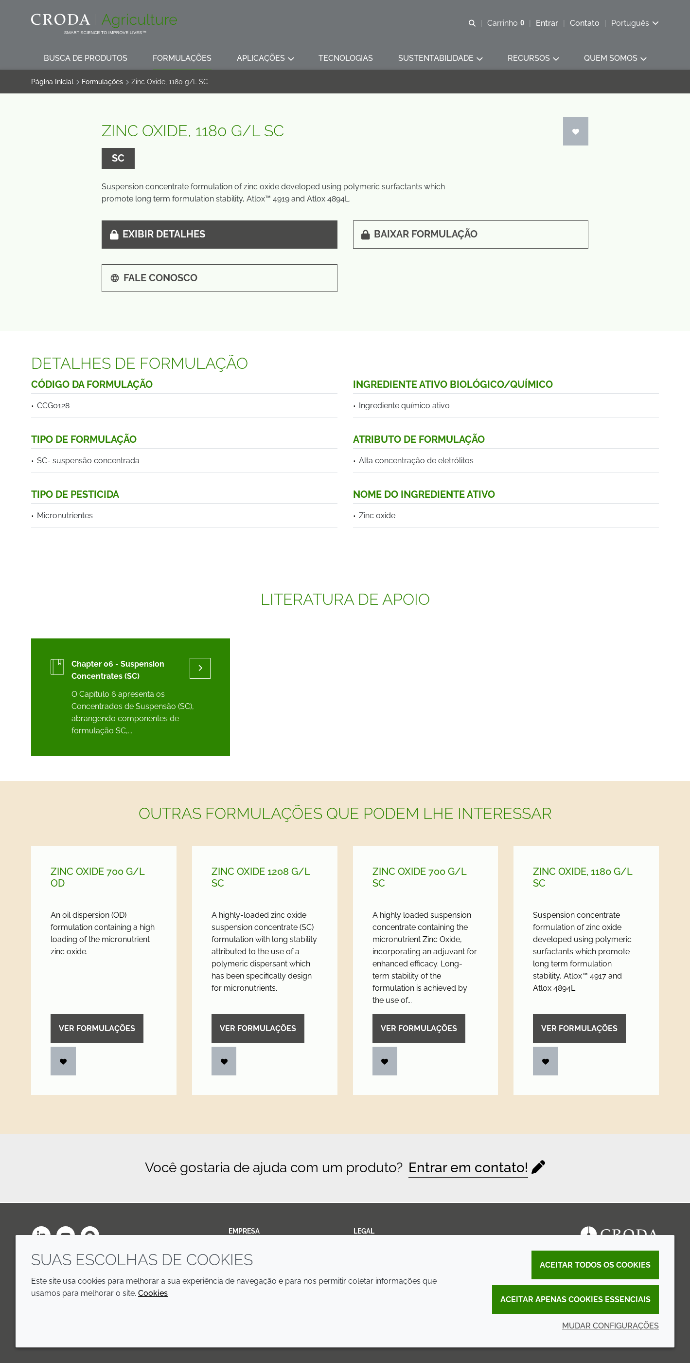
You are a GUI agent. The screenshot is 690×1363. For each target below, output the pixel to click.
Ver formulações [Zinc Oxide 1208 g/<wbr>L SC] (258, 1030)
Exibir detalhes (157, 235)
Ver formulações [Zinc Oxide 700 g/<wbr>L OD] (97, 1030)
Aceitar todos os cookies (595, 1265)
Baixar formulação (419, 235)
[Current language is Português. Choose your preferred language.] (635, 23)
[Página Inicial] (105, 21)
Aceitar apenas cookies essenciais (575, 1299)
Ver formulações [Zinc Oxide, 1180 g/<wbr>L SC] (579, 1030)
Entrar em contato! (468, 1169)
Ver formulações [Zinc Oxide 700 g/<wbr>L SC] (419, 1030)
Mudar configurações (610, 1325)
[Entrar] (575, 132)
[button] (85, 59)
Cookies (153, 1293)
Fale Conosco (153, 279)
